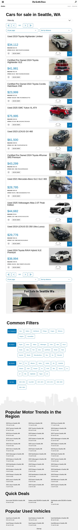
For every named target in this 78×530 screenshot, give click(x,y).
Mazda (28, 355)
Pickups (45, 331)
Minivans (60, 331)
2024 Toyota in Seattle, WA (13, 429)
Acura (64, 344)
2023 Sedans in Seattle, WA (36, 434)
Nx (42, 368)
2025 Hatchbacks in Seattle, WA (60, 470)
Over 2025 (31, 382)
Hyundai (21, 355)
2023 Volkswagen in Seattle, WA (60, 439)
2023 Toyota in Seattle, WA (58, 434)
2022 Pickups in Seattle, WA (58, 475)
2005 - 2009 (59, 382)
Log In (69, 6)
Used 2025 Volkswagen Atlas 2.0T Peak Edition (26, 204)
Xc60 (28, 368)
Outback (21, 368)
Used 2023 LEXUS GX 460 (20, 131)
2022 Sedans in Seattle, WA (13, 470)
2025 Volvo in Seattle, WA (13, 449)
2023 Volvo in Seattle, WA (13, 444)
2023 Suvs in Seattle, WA (13, 424)
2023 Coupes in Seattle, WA (58, 485)
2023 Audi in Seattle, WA (35, 449)
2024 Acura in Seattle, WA (58, 449)
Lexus (27, 344)
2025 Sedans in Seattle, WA (36, 439)
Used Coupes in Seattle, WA (36, 524)
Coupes (52, 331)
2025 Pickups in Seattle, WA (13, 475)
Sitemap (39, 528)
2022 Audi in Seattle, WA (35, 480)
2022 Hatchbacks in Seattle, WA (37, 475)
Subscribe (74, 6)
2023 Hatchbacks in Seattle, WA (15, 465)
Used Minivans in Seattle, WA (59, 524)
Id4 (53, 363)
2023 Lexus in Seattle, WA (13, 439)
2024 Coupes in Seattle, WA (36, 485)
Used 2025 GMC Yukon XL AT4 (22, 108)
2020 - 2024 (22, 382)
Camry (40, 363)
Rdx (25, 374)
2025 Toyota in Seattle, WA (36, 429)
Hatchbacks (36, 331)
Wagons (21, 336)
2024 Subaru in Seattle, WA (13, 460)
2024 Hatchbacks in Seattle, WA (37, 455)
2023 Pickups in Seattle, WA (36, 470)
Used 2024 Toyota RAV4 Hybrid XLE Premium (24, 251)
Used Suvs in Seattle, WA (13, 519)
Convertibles (30, 336)
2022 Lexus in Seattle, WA (13, 480)
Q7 (20, 374)
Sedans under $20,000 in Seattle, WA (39, 501)
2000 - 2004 (22, 387)
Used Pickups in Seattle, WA (13, 524)
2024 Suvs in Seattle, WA (35, 424)
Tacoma (61, 368)
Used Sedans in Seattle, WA (36, 519)
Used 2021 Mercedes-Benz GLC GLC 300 (27, 179)
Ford (33, 350)
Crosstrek (60, 363)
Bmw (39, 350)
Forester (35, 368)
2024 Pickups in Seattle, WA (36, 465)
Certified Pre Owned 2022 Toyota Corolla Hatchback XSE (26, 85)
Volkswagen (43, 344)
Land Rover (47, 350)
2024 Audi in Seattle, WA (58, 455)
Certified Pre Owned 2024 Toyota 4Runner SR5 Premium (27, 156)
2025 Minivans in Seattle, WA (59, 480)
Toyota (20, 344)
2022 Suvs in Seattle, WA (13, 434)
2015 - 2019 (40, 382)
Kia (52, 355)
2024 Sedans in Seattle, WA (58, 429)
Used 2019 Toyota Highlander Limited (25, 36)
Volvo (51, 344)
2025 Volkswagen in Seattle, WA (37, 460)
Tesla (62, 350)
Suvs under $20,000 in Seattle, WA (15, 501)
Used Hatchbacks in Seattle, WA (60, 519)
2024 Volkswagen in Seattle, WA (15, 455)
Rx (26, 363)
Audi (58, 344)
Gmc (47, 355)
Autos (3, 6)
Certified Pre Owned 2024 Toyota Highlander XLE (22, 61)
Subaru (34, 344)
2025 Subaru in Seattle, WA (58, 444)
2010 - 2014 (50, 382)
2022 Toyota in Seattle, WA (58, 460)
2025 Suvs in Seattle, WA (58, 424)
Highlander (32, 374)
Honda (20, 350)
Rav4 (20, 363)
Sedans (27, 331)
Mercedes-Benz (38, 355)
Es (67, 368)
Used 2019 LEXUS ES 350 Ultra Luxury (26, 227)
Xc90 (47, 368)
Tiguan (41, 374)
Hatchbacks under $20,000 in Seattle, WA (61, 502)
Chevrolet (59, 355)
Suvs (20, 331)
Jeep (27, 350)
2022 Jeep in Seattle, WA (13, 485)
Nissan (55, 350)
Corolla (47, 363)
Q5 (47, 374)
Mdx (54, 368)
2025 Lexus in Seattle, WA (36, 444)
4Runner (33, 363)
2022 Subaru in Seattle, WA (58, 465)
